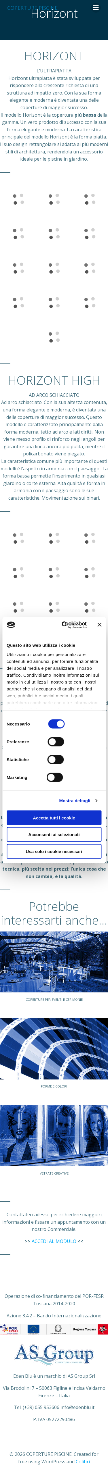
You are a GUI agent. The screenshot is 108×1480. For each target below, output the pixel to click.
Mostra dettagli (74, 800)
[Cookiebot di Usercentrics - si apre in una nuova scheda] (64, 625)
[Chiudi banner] (99, 625)
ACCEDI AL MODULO (54, 1241)
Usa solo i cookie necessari (54, 851)
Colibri (83, 1461)
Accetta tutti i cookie (54, 817)
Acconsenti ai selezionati (53, 834)
